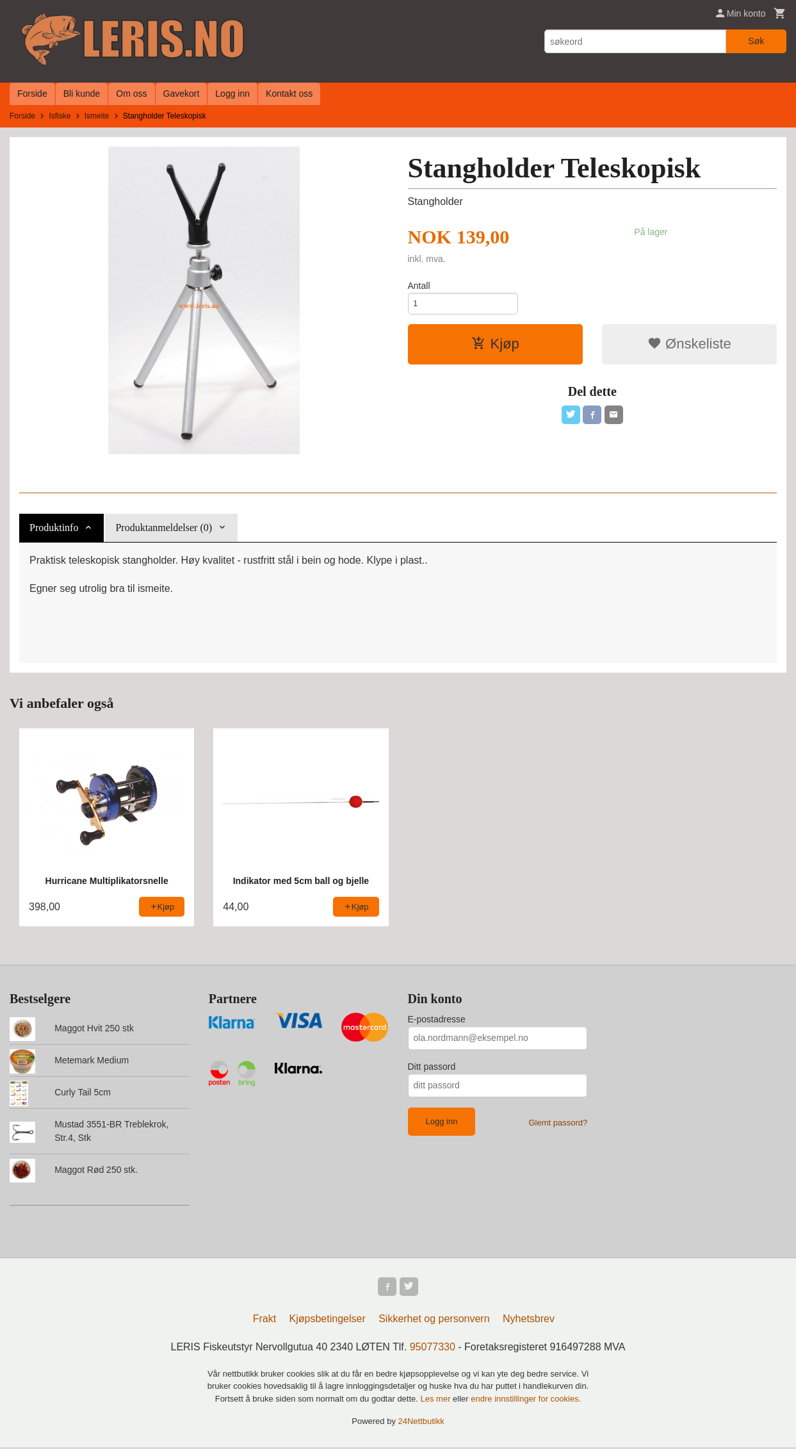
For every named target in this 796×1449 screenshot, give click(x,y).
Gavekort (181, 93)
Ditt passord (432, 1066)
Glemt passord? (557, 1122)
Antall (419, 286)
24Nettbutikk (421, 1423)
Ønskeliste (689, 346)
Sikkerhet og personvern (433, 1320)
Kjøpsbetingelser (327, 1320)
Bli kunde (82, 93)
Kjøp (495, 346)
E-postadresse (437, 1019)
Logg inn (232, 93)
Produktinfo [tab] (53, 527)
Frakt (264, 1320)
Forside (32, 93)
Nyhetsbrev (529, 1320)
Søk (756, 41)
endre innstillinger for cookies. (526, 1400)
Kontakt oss (289, 93)
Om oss (131, 93)
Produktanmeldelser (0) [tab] (163, 527)
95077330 (432, 1348)
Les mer (437, 1400)
